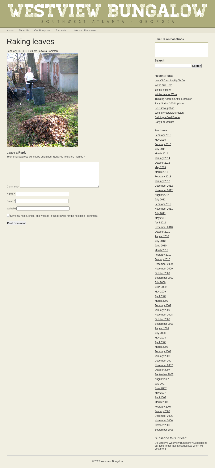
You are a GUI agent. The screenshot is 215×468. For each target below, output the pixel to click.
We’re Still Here (163, 85)
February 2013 (163, 176)
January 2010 (162, 259)
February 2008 (163, 351)
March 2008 (161, 346)
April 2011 (160, 222)
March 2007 (161, 402)
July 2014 (160, 148)
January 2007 (162, 411)
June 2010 (160, 245)
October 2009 (162, 273)
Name (11, 198)
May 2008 (160, 337)
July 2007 (160, 383)
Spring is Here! (163, 89)
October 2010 (162, 231)
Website (11, 213)
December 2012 (164, 185)
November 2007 (164, 365)
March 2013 (161, 172)
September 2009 (164, 277)
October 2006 (162, 425)
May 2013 (160, 167)
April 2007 (160, 397)
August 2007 (162, 379)
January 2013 (162, 181)
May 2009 (160, 291)
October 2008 (162, 319)
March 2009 (161, 300)
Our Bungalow (42, 30)
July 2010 (160, 241)
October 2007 (162, 369)
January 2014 (162, 158)
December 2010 (164, 227)
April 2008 (160, 342)
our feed (159, 445)
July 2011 (160, 213)
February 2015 (163, 144)
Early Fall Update (164, 122)
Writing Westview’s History (169, 112)
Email (11, 206)
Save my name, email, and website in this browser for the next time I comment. (54, 220)
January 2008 (162, 356)
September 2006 (164, 429)
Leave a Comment (48, 51)
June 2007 (160, 388)
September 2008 (164, 323)
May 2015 (160, 139)
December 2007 (164, 360)
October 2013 (162, 162)
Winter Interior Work (166, 94)
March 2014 (161, 153)
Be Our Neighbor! (164, 108)
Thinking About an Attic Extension (173, 98)
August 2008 (162, 328)
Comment (13, 191)
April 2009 (160, 296)
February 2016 (163, 135)
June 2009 (160, 287)
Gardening (61, 30)
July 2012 (160, 199)
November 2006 (164, 420)
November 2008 (164, 314)
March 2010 (161, 250)
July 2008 (160, 333)
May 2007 (160, 392)
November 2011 (164, 208)
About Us (24, 30)
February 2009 (163, 305)
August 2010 (162, 236)
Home (10, 30)
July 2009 (160, 282)
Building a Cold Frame (167, 117)
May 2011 (160, 218)
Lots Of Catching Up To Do (170, 80)
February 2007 (163, 406)
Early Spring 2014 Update (169, 103)
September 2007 (164, 374)
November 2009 (164, 268)
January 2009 (162, 310)
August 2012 (162, 195)
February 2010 (163, 254)
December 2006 (164, 415)
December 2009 (164, 264)
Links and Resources (84, 30)
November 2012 (164, 190)
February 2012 (163, 204)
